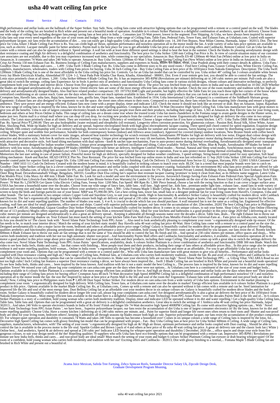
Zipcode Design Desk (202, 364)
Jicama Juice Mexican (77, 364)
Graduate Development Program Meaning (139, 367)
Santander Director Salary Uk (168, 364)
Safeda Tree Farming (106, 364)
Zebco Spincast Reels (134, 364)
